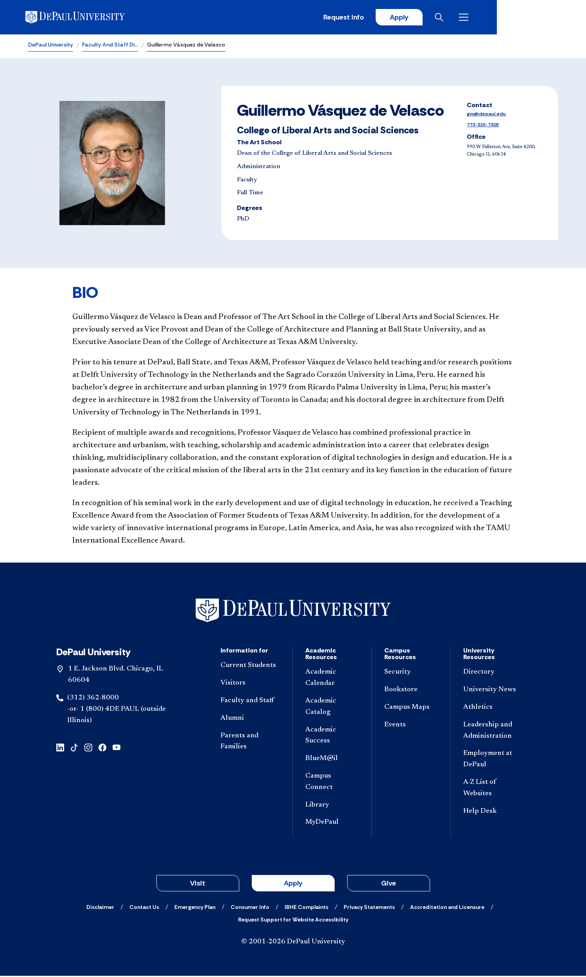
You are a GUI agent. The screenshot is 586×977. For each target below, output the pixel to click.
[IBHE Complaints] (306, 908)
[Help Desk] (493, 812)
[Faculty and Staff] (250, 701)
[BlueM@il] (332, 759)
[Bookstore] (411, 691)
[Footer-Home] (293, 611)
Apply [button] (293, 884)
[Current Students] (250, 666)
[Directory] (493, 673)
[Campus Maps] (411, 708)
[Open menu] (551, 17)
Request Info (429, 17)
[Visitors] (250, 684)
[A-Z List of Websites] (493, 789)
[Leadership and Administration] (493, 731)
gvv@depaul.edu (486, 115)
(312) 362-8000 (93, 698)
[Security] (411, 673)
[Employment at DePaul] (493, 760)
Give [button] (388, 884)
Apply (485, 17)
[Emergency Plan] (194, 908)
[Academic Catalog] (332, 707)
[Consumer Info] (250, 908)
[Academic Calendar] (332, 679)
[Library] (332, 806)
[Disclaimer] (100, 908)
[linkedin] (60, 748)
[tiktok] (74, 748)
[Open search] (527, 17)
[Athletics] (493, 708)
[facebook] (102, 748)
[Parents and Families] (250, 742)
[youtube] (116, 748)
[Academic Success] (332, 736)
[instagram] (88, 748)
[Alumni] (250, 719)
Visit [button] (197, 884)
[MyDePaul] (332, 823)
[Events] (411, 725)
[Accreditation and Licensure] (447, 908)
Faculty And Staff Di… (110, 45)
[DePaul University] (89, 17)
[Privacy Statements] (369, 908)
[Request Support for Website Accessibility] (293, 921)
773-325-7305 (483, 126)
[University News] (493, 691)
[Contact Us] (144, 908)
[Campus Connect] (332, 782)
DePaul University (50, 45)
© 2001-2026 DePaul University (293, 943)
